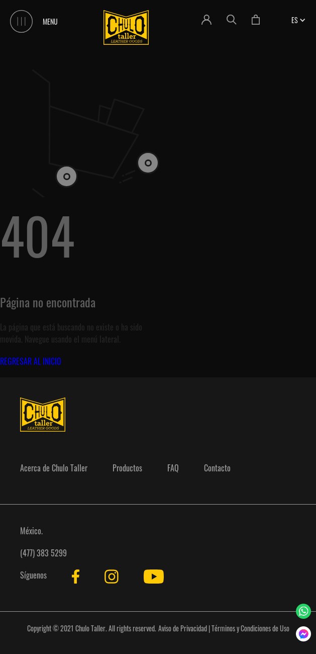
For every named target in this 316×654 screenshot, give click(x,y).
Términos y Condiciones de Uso (250, 628)
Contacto (217, 468)
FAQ (173, 468)
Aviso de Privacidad (182, 628)
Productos (127, 468)
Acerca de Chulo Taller (53, 468)
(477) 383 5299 (43, 553)
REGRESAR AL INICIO (30, 361)
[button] (294, 20)
